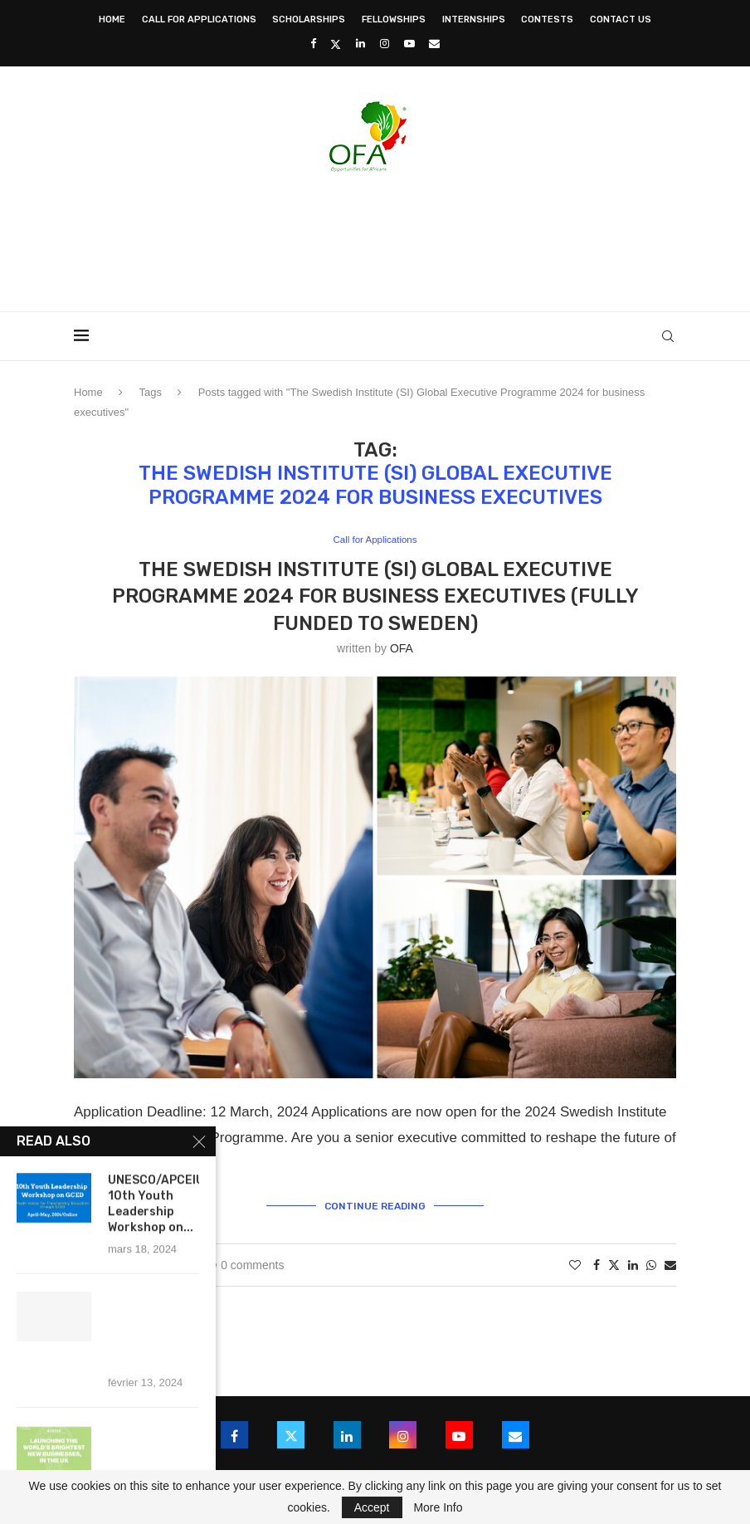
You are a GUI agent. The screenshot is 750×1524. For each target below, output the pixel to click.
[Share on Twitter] (614, 1262)
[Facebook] (313, 43)
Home (112, 19)
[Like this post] (575, 1262)
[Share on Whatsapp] (651, 1262)
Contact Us (620, 19)
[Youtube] (409, 43)
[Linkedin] (360, 43)
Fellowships (394, 19)
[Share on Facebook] (596, 1262)
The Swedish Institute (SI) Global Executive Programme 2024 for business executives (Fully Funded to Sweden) (375, 597)
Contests (547, 19)
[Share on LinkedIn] (633, 1262)
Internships (473, 19)
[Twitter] (335, 44)
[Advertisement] (375, 236)
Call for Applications (199, 19)
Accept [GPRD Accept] (372, 1507)
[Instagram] (384, 43)
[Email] (434, 43)
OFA (401, 649)
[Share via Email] (670, 1262)
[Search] (668, 336)
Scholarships (308, 19)
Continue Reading (375, 1204)
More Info (437, 1507)
